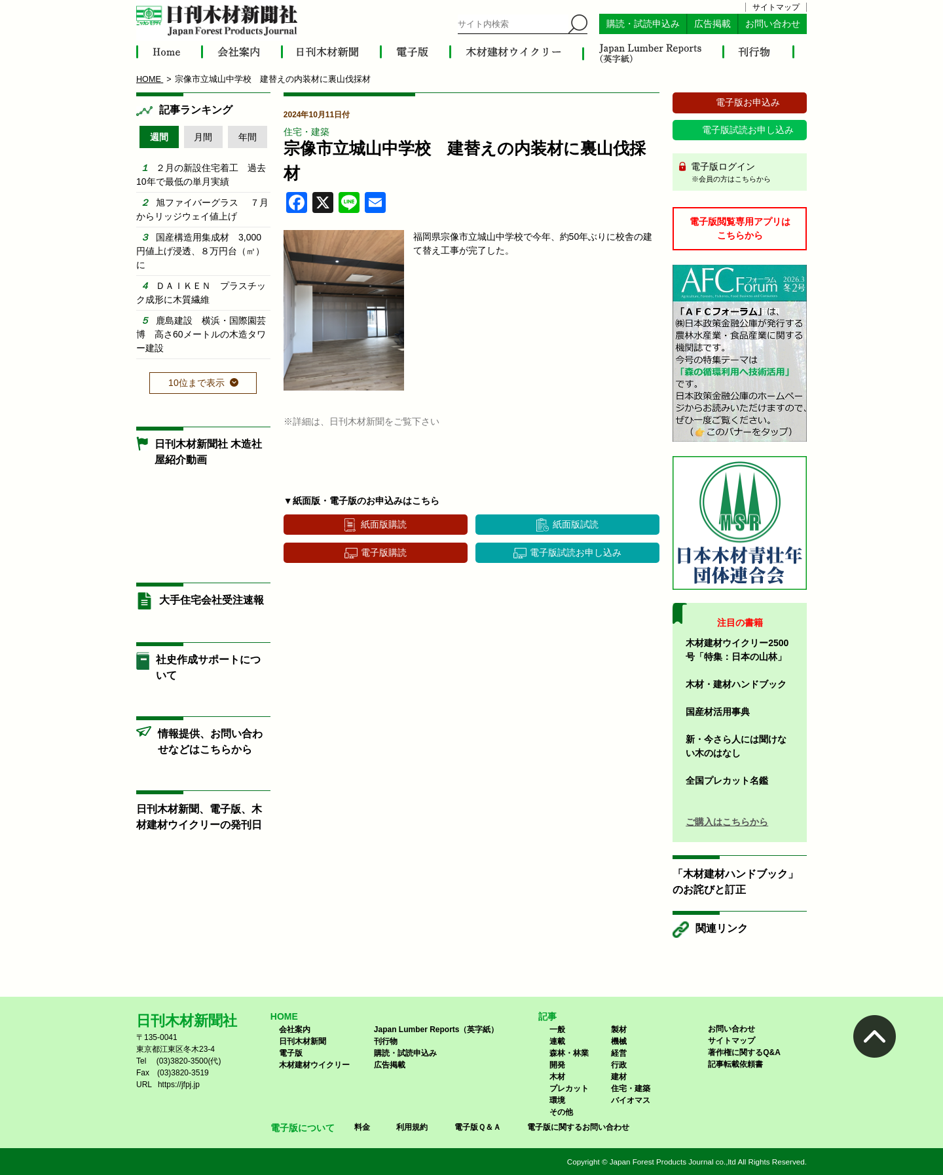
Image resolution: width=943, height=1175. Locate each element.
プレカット (569, 1088)
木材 (557, 1076)
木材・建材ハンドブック (736, 684)
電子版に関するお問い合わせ (578, 1127)
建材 (619, 1076)
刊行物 (386, 1041)
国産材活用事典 (718, 711)
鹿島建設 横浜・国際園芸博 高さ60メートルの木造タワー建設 (201, 334)
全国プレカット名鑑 (727, 780)
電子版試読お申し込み (575, 552)
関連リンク (721, 928)
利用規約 (412, 1127)
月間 (203, 137)
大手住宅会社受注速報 (211, 600)
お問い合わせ (772, 24)
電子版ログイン (744, 173)
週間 (159, 137)
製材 (619, 1029)
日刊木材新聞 (302, 1041)
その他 (561, 1112)
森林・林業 (569, 1053)
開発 (557, 1064)
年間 (247, 137)
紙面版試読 (576, 524)
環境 (557, 1100)
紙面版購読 (384, 524)
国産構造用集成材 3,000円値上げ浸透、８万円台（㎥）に (200, 251)
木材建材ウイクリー (314, 1064)
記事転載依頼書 (735, 1064)
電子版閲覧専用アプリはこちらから (740, 228)
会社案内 (294, 1029)
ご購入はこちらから (727, 822)
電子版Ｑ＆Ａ (477, 1127)
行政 (619, 1064)
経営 (619, 1053)
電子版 (291, 1053)
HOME (284, 1016)
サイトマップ (776, 7)
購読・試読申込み (643, 24)
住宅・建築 (306, 131)
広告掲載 (712, 24)
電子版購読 (384, 552)
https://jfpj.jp (179, 1084)
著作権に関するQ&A (744, 1052)
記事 (547, 1016)
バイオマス (630, 1100)
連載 (557, 1041)
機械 (619, 1041)
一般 (557, 1029)
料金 (362, 1127)
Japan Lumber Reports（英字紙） (436, 1029)
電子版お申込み (748, 102)
